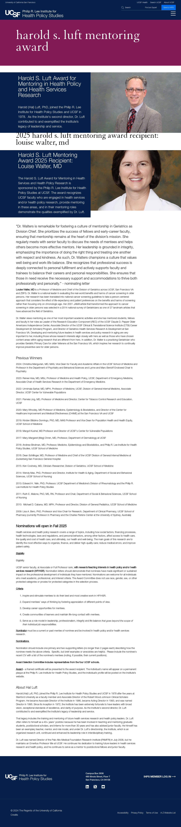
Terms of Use (152, 813)
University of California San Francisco (20, 3)
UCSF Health (142, 3)
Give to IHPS (168, 8)
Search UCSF (155, 3)
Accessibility (122, 813)
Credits (14, 815)
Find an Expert (151, 8)
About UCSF (169, 3)
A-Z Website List (168, 813)
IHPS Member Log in (157, 777)
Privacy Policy (137, 813)
